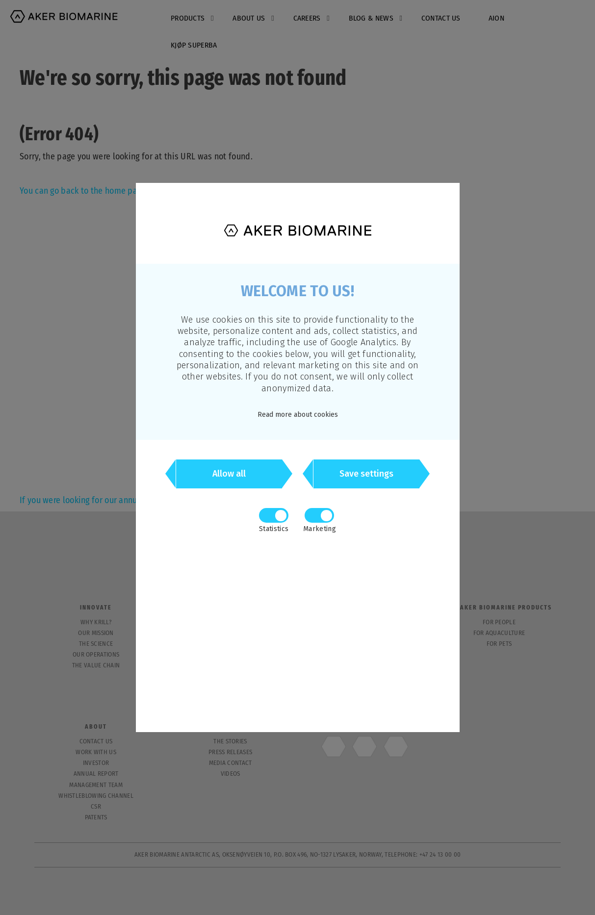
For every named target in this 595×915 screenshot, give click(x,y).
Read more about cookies (298, 414)
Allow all (229, 474)
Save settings (366, 474)
